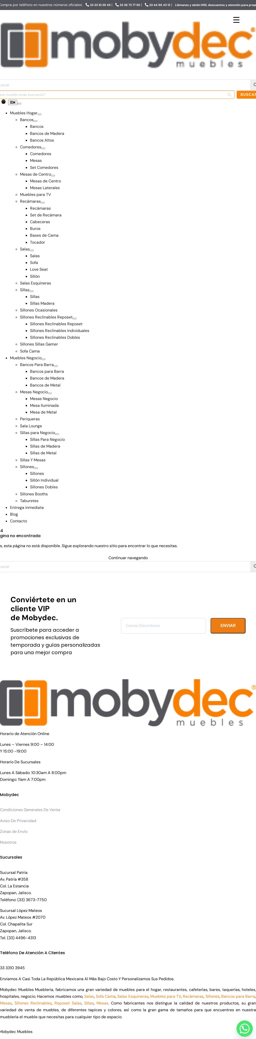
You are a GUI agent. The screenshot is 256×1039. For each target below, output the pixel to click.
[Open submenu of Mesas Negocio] (50, 393)
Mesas (6, 1003)
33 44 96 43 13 (159, 5)
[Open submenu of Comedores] (43, 148)
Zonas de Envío (14, 831)
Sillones (213, 996)
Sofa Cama (106, 996)
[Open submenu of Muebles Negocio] (44, 359)
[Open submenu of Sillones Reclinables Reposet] (74, 318)
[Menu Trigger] (236, 19)
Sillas (89, 1003)
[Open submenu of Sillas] (32, 291)
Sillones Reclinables (33, 1003)
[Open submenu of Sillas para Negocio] (57, 434)
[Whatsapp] (243, 1027)
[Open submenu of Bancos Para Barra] (56, 366)
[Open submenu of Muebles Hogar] (40, 114)
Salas (89, 996)
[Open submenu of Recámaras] (43, 202)
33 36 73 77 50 (130, 5)
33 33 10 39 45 (100, 5)
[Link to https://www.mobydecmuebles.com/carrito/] (4, 101)
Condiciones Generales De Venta (30, 809)
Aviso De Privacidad (18, 820)
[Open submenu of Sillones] (36, 468)
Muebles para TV (165, 996)
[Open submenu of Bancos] (36, 121)
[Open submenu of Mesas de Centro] (53, 175)
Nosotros (8, 842)
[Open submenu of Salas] (32, 250)
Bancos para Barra (238, 996)
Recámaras (193, 996)
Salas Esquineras (132, 996)
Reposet (62, 1003)
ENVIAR (228, 625)
